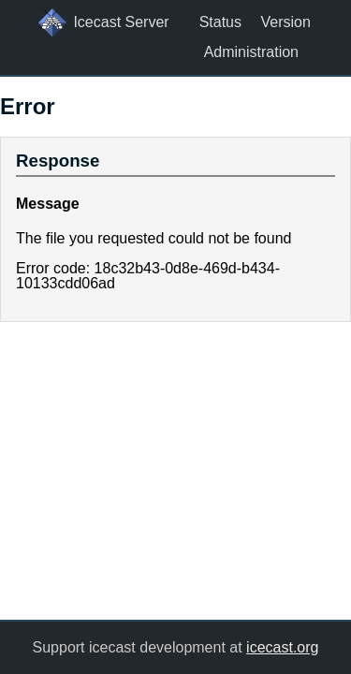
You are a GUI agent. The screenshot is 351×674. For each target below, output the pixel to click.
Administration (251, 52)
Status (220, 22)
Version (285, 22)
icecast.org (282, 647)
